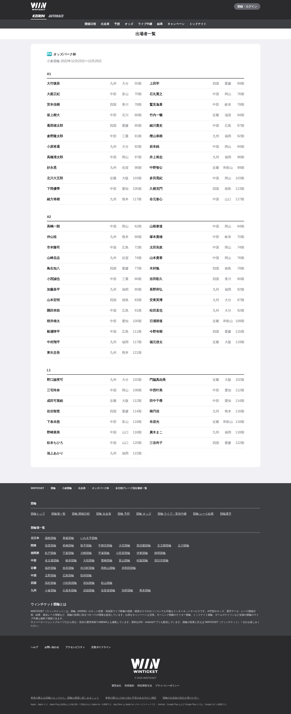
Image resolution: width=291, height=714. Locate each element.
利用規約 (129, 685)
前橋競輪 (68, 545)
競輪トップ (38, 513)
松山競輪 (106, 583)
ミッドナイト (197, 23)
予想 (117, 23)
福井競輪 (50, 568)
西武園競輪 (144, 545)
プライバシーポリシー (167, 685)
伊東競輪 (142, 553)
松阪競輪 (142, 560)
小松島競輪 (70, 583)
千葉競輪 (68, 553)
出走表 (105, 23)
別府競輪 (127, 590)
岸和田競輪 (129, 568)
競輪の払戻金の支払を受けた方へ (181, 697)
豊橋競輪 (106, 560)
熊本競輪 (145, 590)
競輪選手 (225, 513)
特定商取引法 (144, 685)
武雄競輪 (89, 590)
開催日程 (90, 23)
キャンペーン (176, 23)
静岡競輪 (160, 553)
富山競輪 (124, 560)
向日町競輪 (87, 568)
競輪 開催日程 (81, 513)
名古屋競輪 (52, 560)
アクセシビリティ (75, 647)
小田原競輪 (123, 553)
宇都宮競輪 (105, 545)
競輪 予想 (124, 513)
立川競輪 (183, 545)
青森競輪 (68, 538)
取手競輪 (86, 545)
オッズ (129, 23)
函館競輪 (50, 538)
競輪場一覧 (58, 513)
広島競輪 (68, 575)
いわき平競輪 (88, 538)
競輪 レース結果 (203, 513)
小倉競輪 (50, 590)
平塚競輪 (104, 553)
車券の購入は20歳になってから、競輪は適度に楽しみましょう (65, 697)
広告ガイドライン (101, 647)
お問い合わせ (51, 647)
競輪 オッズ (143, 513)
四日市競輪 (161, 560)
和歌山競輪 (108, 568)
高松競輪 (50, 583)
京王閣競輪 (164, 545)
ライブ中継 (145, 23)
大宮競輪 (124, 545)
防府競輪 (86, 575)
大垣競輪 (89, 560)
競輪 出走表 (103, 513)
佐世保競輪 (108, 590)
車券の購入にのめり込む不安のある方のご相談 (130, 697)
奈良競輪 (68, 568)
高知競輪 (89, 583)
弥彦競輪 (50, 545)
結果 (160, 23)
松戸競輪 (50, 553)
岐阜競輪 (71, 560)
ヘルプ (34, 647)
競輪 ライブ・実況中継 (172, 513)
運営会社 (116, 685)
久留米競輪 (70, 590)
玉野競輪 (50, 575)
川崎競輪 (86, 553)
